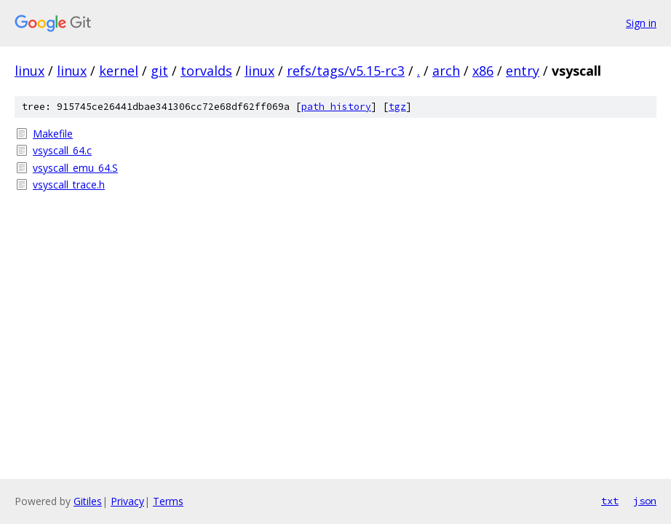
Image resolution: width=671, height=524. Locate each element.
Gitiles (88, 501)
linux (29, 70)
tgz (397, 106)
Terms (168, 501)
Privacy (127, 501)
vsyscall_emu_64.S (75, 168)
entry (522, 70)
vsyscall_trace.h (69, 184)
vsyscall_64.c (62, 150)
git (159, 70)
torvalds (206, 70)
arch (446, 70)
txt (610, 500)
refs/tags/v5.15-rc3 (346, 70)
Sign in (641, 23)
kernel (118, 70)
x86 (482, 70)
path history (336, 106)
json (644, 500)
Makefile (53, 133)
